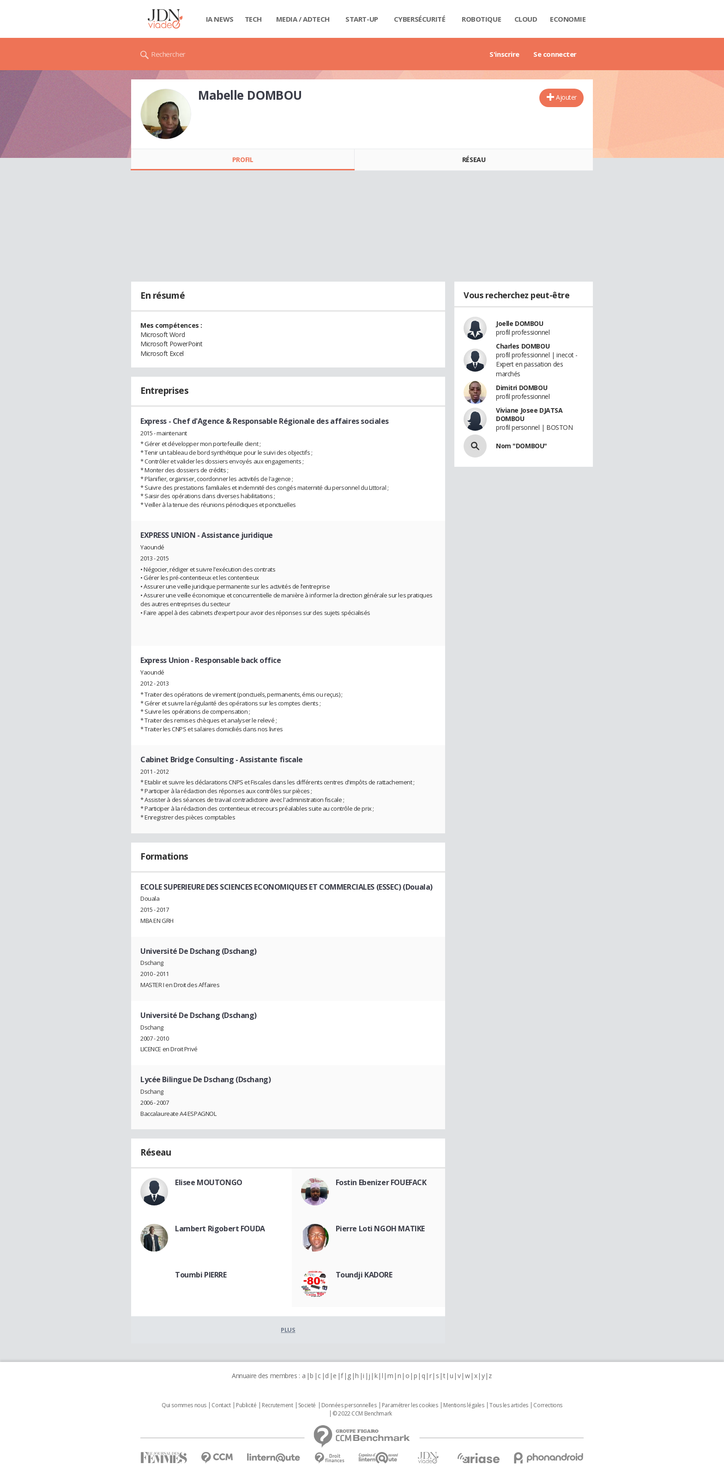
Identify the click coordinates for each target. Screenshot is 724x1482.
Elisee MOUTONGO (208, 1182)
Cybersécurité (420, 19)
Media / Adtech (303, 19)
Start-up (361, 19)
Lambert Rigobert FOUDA (220, 1228)
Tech (253, 19)
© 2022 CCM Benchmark (362, 1413)
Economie (568, 19)
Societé (307, 1405)
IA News (220, 19)
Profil (242, 159)
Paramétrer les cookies (410, 1405)
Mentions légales (463, 1405)
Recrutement (277, 1405)
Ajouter (566, 97)
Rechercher (168, 54)
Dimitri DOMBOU (521, 387)
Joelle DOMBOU (519, 323)
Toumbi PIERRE (201, 1275)
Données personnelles (349, 1405)
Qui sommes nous (184, 1405)
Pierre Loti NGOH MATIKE (380, 1228)
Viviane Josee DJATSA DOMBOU (529, 414)
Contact (220, 1405)
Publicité (246, 1405)
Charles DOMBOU (522, 346)
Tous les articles (508, 1405)
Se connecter (555, 54)
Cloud (525, 19)
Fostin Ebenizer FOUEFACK (381, 1182)
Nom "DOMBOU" (521, 445)
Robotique (481, 19)
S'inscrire (504, 54)
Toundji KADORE (364, 1275)
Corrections (547, 1405)
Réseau (473, 159)
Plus (288, 1329)
